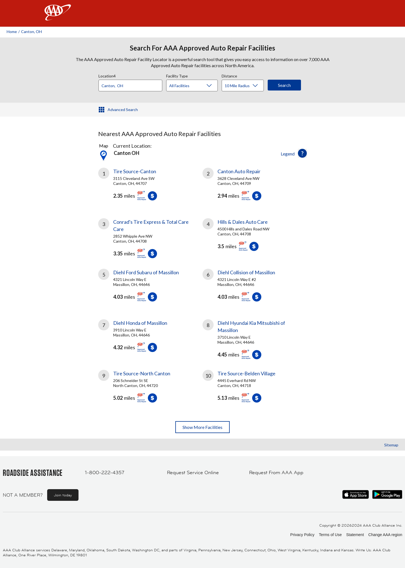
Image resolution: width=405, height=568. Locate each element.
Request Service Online (193, 472)
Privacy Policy (302, 534)
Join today (63, 494)
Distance (229, 75)
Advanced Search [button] (123, 109)
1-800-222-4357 (104, 472)
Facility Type (177, 75)
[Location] (130, 85)
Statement (355, 534)
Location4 (107, 75)
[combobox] (132, 84)
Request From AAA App (276, 472)
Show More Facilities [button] (202, 427)
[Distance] (245, 86)
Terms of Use (330, 534)
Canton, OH (31, 31)
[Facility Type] (196, 86)
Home (12, 31)
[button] (302, 153)
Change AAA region (385, 534)
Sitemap (391, 445)
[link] (150, 186)
